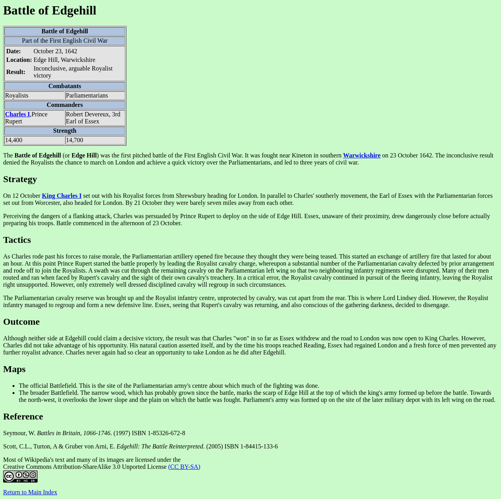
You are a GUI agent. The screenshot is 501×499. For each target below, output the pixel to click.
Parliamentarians (87, 95)
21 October (148, 202)
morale (110, 256)
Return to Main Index (30, 492)
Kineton (302, 155)
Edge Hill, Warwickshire (65, 59)
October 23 (48, 51)
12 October (27, 195)
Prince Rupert (197, 216)
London (247, 195)
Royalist (133, 195)
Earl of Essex (396, 195)
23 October (404, 155)
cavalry (228, 263)
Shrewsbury (190, 195)
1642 (71, 51)
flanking (83, 216)
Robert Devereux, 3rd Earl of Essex (93, 118)
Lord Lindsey (400, 298)
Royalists (17, 95)
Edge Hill (289, 216)
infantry (364, 270)
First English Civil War (79, 40)
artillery (183, 256)
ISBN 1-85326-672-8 (158, 433)
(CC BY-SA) (184, 466)
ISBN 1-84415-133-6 (251, 446)
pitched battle (150, 155)
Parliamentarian (456, 195)
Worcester (47, 202)
